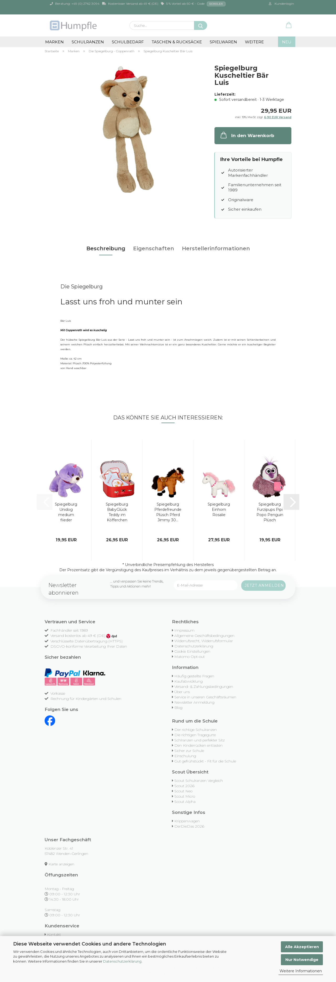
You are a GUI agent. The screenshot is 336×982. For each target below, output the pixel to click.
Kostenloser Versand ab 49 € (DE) (130, 4)
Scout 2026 (184, 785)
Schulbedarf (128, 41)
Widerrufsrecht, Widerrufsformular (203, 640)
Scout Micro (184, 796)
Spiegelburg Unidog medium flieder (66, 512)
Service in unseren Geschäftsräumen (205, 697)
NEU (286, 41)
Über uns (182, 691)
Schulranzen (88, 41)
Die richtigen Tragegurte (195, 734)
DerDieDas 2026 (189, 826)
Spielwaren (223, 41)
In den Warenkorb (246, 135)
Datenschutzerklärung (122, 961)
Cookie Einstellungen (192, 651)
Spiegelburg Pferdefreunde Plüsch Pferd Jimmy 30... (167, 512)
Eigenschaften (153, 248)
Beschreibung (105, 248)
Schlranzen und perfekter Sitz (199, 740)
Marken (54, 41)
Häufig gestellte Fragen (194, 676)
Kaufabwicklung (188, 681)
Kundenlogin (281, 4)
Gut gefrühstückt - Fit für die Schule (205, 761)
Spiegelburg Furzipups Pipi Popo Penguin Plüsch (269, 512)
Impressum (184, 630)
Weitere (254, 41)
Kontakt (54, 934)
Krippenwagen (187, 821)
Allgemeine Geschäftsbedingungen (204, 635)
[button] (288, 25)
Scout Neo (183, 791)
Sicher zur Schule (189, 750)
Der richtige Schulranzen (195, 729)
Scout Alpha (185, 801)
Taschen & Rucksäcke (177, 41)
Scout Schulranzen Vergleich (198, 780)
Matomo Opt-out (189, 656)
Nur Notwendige (301, 959)
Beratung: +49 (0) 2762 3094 (74, 4)
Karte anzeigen (61, 864)
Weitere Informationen (301, 971)
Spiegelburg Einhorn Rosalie (219, 509)
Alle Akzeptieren (302, 946)
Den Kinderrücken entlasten (198, 745)
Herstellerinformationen (216, 248)
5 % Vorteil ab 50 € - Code (193, 4)
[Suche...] (200, 25)
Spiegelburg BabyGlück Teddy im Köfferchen (117, 512)
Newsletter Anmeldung (194, 702)
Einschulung (185, 756)
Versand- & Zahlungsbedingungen (203, 686)
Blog (178, 707)
